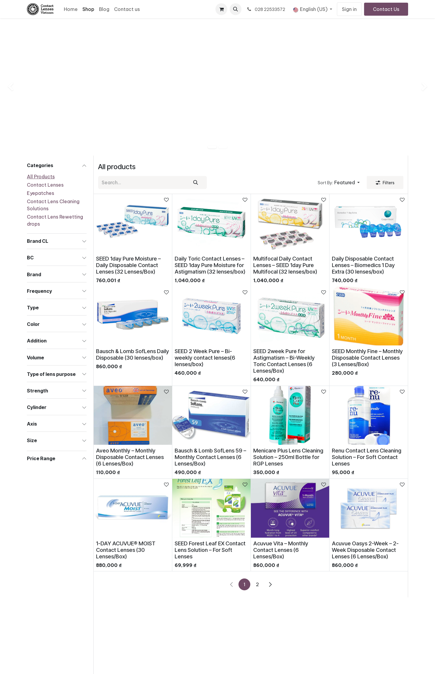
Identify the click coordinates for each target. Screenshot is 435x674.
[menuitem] (70, 9)
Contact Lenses (45, 185)
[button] (235, 9)
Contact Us (386, 9)
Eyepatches (40, 193)
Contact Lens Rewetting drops (55, 220)
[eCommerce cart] (221, 9)
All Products (41, 177)
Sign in (349, 9)
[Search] (195, 182)
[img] (17, 87)
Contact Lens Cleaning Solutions (53, 204)
